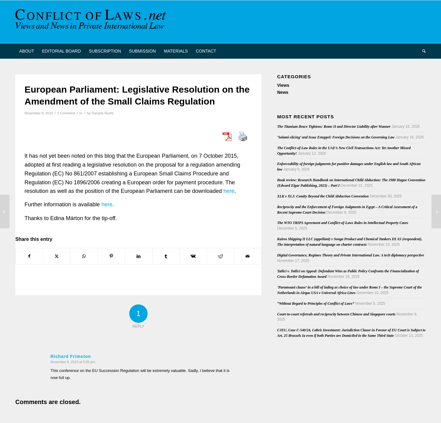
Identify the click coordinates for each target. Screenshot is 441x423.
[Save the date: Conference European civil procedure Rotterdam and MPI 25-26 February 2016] (436, 211)
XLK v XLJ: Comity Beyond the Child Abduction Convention (323, 196)
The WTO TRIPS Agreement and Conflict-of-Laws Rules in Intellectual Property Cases (342, 223)
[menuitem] (26, 51)
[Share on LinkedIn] (138, 256)
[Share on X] (56, 256)
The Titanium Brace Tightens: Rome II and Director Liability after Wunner (333, 126)
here (228, 191)
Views (283, 85)
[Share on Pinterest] (111, 256)
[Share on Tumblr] (166, 256)
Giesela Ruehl (102, 113)
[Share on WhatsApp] (83, 256)
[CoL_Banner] (91, 21)
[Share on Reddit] (220, 256)
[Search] (422, 51)
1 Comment (66, 113)
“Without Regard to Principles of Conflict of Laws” (315, 303)
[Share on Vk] (193, 256)
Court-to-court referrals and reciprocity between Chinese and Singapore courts (336, 314)
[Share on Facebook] (29, 256)
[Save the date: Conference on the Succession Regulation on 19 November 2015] (4, 211)
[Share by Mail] (247, 256)
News (282, 92)
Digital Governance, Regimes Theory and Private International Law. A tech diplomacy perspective (350, 255)
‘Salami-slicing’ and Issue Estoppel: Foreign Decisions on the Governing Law (335, 137)
